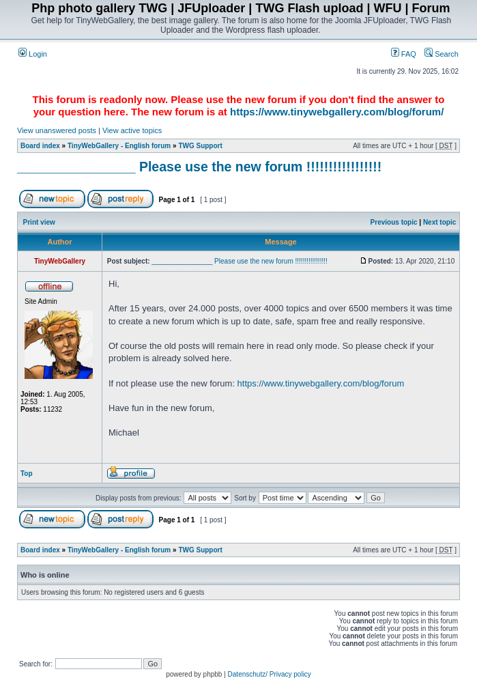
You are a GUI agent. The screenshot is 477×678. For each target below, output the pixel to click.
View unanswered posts (56, 130)
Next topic (439, 222)
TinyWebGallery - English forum (119, 146)
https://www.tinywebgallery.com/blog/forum (321, 383)
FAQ (403, 54)
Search (441, 54)
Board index (40, 146)
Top (26, 473)
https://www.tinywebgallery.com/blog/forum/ (337, 111)
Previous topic (394, 222)
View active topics (132, 130)
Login (32, 54)
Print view (39, 222)
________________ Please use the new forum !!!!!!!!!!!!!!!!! (199, 166)
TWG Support (200, 146)
